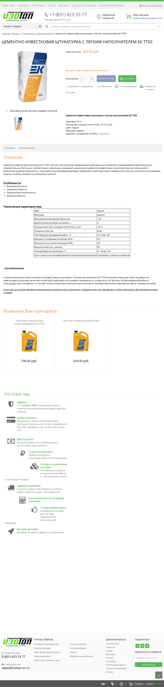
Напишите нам (11, 664)
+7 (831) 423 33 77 (68, 14)
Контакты (23, 5)
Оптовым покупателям (111, 5)
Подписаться (148, 664)
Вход (144, 5)
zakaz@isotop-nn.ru (15, 668)
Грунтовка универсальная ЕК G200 (81, 320)
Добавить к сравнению (79, 86)
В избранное (104, 86)
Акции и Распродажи (83, 5)
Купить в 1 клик (106, 78)
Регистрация (155, 5)
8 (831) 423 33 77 (13, 657)
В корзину (127, 78)
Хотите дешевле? (125, 86)
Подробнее (104, 133)
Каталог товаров (22, 26)
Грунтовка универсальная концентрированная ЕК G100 (29, 322)
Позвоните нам (11, 652)
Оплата (52, 5)
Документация (27, 147)
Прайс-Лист (8, 5)
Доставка (63, 5)
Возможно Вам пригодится (30, 311)
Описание (10, 147)
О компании (38, 5)
